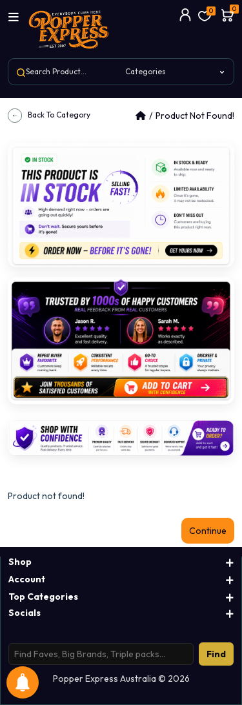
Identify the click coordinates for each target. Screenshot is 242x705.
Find (216, 654)
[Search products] (101, 654)
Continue (208, 530)
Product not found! (195, 115)
